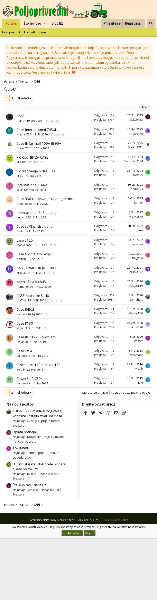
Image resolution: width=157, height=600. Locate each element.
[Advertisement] (78, 125)
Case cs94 (24, 412)
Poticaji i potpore (24, 503)
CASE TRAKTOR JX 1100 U (37, 329)
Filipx (20, 237)
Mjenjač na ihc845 (31, 343)
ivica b (21, 431)
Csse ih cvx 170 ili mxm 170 (39, 426)
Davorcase (136, 416)
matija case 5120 (28, 306)
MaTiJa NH (24, 362)
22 (57, 196)
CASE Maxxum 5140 (33, 357)
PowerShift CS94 (30, 440)
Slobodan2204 (133, 223)
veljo (20, 389)
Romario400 (25, 348)
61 (47, 182)
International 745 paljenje (37, 274)
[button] (44, 23)
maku (139, 292)
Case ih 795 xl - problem (36, 398)
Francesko (136, 278)
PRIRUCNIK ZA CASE (32, 218)
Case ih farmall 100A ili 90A (39, 204)
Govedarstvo (21, 519)
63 (57, 182)
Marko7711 (24, 210)
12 (55, 362)
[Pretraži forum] (151, 23)
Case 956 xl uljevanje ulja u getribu (45, 260)
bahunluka (23, 417)
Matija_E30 (24, 196)
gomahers (136, 361)
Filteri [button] (143, 168)
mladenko (136, 195)
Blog (57, 23)
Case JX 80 (25, 384)
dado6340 (136, 389)
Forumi (11, 23)
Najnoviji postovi (20, 465)
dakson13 (136, 181)
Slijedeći (23, 160)
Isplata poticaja (24, 493)
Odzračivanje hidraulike (36, 232)
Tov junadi (20, 509)
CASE (21, 177)
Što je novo (32, 23)
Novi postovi (11, 32)
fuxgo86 (22, 320)
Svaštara (18, 487)
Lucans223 (24, 279)
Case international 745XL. (37, 191)
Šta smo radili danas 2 (29, 546)
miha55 (138, 236)
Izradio (116, 581)
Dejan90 (22, 403)
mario (20, 182)
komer (138, 264)
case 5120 (25, 301)
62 (52, 182)
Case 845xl (25, 370)
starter (21, 376)
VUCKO (21, 223)
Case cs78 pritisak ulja (35, 287)
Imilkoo (21, 293)
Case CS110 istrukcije (34, 315)
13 (60, 362)
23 (62, 196)
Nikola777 (23, 334)
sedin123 (22, 251)
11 (50, 362)
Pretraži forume (35, 32)
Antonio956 (24, 265)
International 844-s (32, 246)
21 (52, 196)
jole (140, 444)
